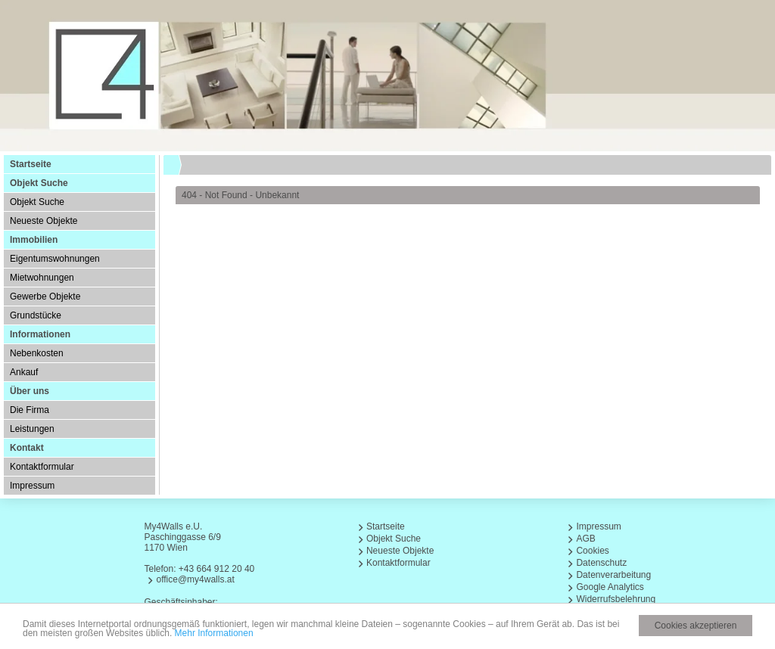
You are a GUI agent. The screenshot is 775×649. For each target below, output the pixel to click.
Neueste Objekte (43, 221)
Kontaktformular (42, 466)
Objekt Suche (37, 202)
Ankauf (24, 372)
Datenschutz (601, 562)
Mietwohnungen (42, 277)
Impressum (32, 485)
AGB (585, 538)
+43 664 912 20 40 (216, 569)
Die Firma (29, 410)
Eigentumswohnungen (55, 258)
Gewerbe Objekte (45, 296)
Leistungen (32, 429)
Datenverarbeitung (613, 575)
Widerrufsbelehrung (615, 599)
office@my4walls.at (195, 579)
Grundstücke (35, 315)
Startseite (30, 164)
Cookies (592, 550)
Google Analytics (609, 587)
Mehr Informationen (214, 634)
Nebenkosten (37, 353)
